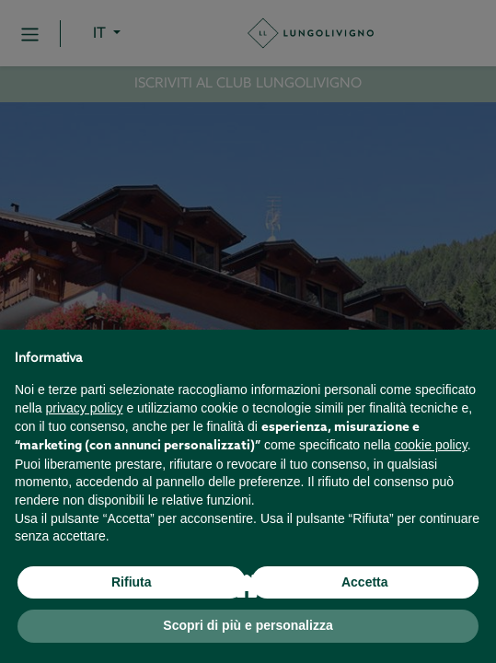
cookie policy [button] (431, 444)
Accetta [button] (364, 582)
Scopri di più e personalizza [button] (247, 625)
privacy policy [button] (83, 408)
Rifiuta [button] (131, 582)
